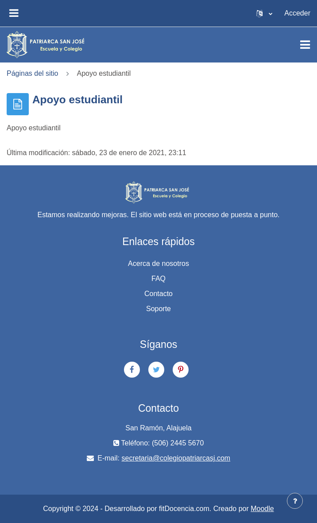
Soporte (158, 308)
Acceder (297, 13)
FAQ (158, 278)
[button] (264, 13)
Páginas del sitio (32, 73)
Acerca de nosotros (158, 263)
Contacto (158, 293)
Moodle (262, 508)
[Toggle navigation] (305, 45)
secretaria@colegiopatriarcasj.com (176, 458)
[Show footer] (295, 501)
